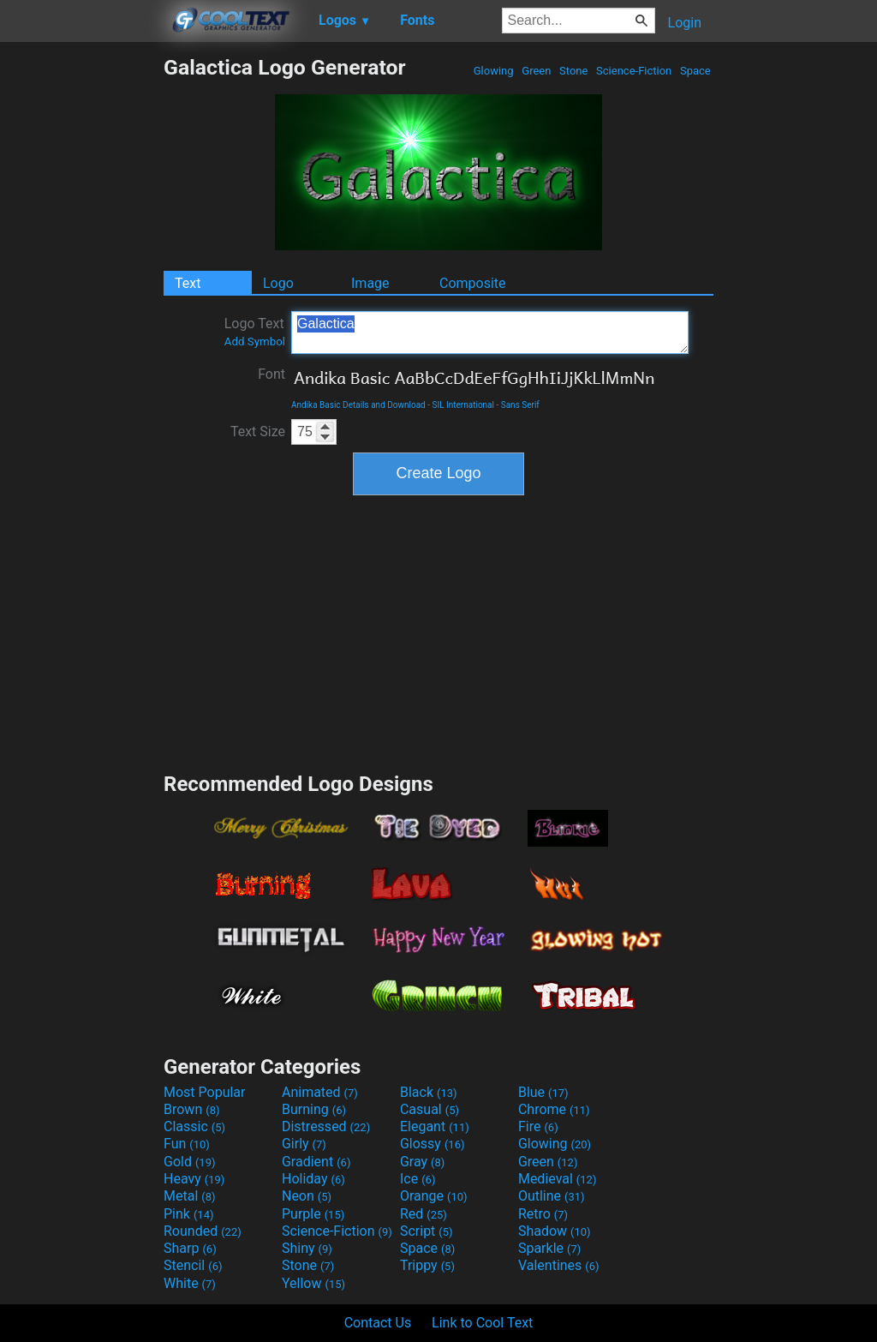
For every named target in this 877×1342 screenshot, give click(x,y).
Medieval (557, 1179)
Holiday (313, 1179)
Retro (543, 1214)
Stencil (193, 1265)
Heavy (194, 1179)
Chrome (554, 1109)
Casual (429, 1109)
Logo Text (254, 331)
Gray (422, 1161)
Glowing (493, 70)
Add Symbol (254, 341)
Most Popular (205, 1092)
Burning (314, 1109)
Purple (313, 1214)
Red (423, 1214)
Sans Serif (520, 405)
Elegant (434, 1126)
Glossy (432, 1143)
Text (187, 283)
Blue (543, 1092)
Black (428, 1092)
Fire (538, 1126)
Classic (194, 1126)
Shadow (554, 1231)
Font (271, 374)
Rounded (203, 1231)
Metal (190, 1196)
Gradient (316, 1161)
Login (684, 23)
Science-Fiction (634, 70)
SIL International (464, 405)
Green (536, 70)
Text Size (257, 431)
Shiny (307, 1248)
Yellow (313, 1283)
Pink (189, 1214)
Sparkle (549, 1248)
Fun (187, 1143)
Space (695, 70)
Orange (434, 1196)
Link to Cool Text (482, 1323)
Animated (320, 1092)
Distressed (326, 1126)
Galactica (490, 332)
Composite (472, 283)
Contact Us (378, 1323)
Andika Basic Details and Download (358, 405)
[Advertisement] (81, 312)
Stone (574, 70)
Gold (190, 1161)
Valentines (559, 1265)
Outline (551, 1196)
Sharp (190, 1248)
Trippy (427, 1265)
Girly (304, 1143)
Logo (278, 283)
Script (426, 1231)
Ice (417, 1179)
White (190, 1283)
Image (370, 283)
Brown (191, 1109)
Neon (306, 1196)
